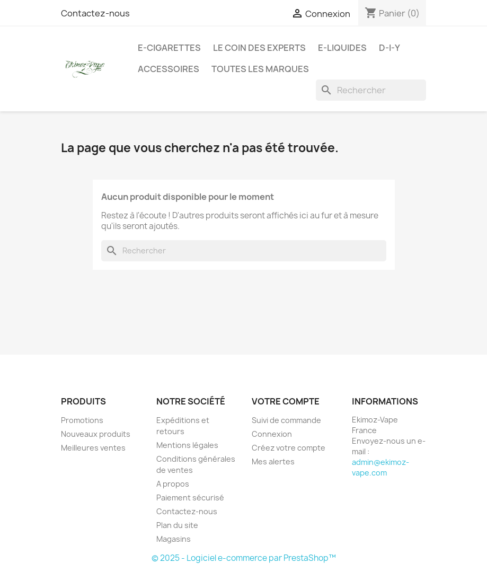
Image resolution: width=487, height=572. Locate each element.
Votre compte (286, 401)
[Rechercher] (371, 90)
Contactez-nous (95, 13)
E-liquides (342, 48)
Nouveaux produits (95, 434)
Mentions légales (187, 445)
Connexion (272, 434)
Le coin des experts (259, 48)
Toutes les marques (260, 69)
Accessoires (168, 69)
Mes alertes (273, 461)
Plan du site (177, 525)
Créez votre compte (288, 448)
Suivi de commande (286, 420)
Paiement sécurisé (190, 497)
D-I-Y (389, 48)
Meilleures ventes (93, 448)
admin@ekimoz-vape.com (380, 467)
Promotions (82, 420)
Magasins (173, 539)
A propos (172, 484)
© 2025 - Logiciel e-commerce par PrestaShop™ (244, 558)
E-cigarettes (169, 48)
